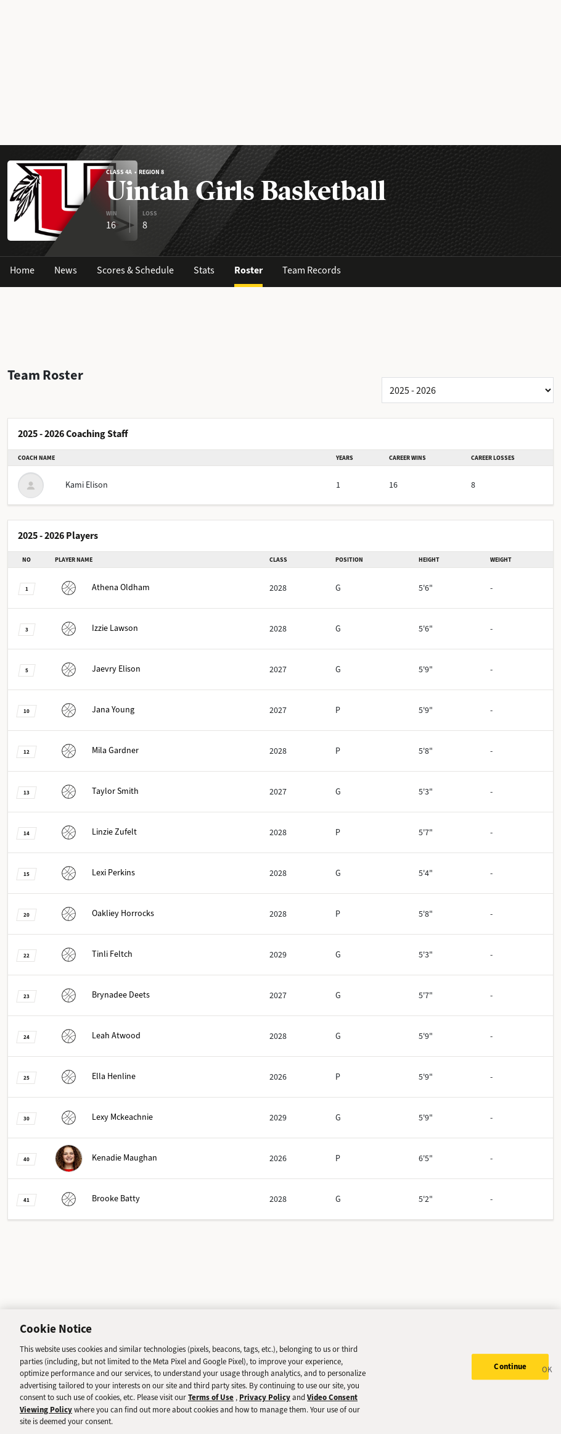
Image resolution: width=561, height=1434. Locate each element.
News (65, 270)
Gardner (97, 750)
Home (22, 270)
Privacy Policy (264, 1414)
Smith (97, 791)
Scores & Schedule (135, 270)
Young (94, 709)
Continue (510, 1383)
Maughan (106, 1158)
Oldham (102, 587)
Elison (98, 669)
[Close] (547, 1388)
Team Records (311, 270)
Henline (95, 1076)
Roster (248, 270)
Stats (204, 270)
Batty (97, 1198)
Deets (102, 995)
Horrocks (104, 913)
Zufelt (96, 832)
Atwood (98, 1035)
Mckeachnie (104, 1117)
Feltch (94, 954)
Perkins (95, 872)
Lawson (96, 628)
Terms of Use (211, 1414)
